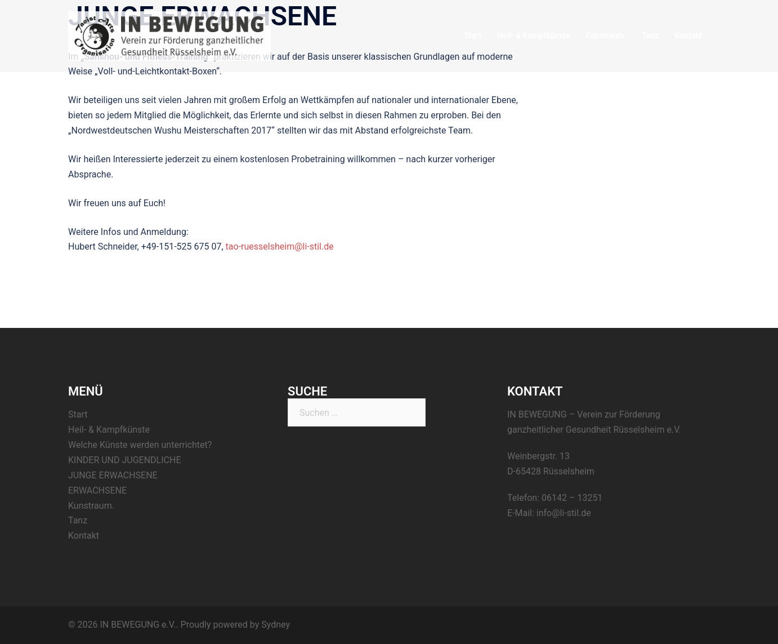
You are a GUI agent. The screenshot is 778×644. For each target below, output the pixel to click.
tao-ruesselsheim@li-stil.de (280, 246)
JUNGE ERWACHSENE (113, 475)
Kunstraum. (605, 35)
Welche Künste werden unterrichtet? (140, 444)
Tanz (650, 35)
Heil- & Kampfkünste (533, 35)
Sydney (275, 624)
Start (473, 35)
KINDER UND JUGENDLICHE (124, 460)
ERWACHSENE (97, 490)
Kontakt (688, 35)
